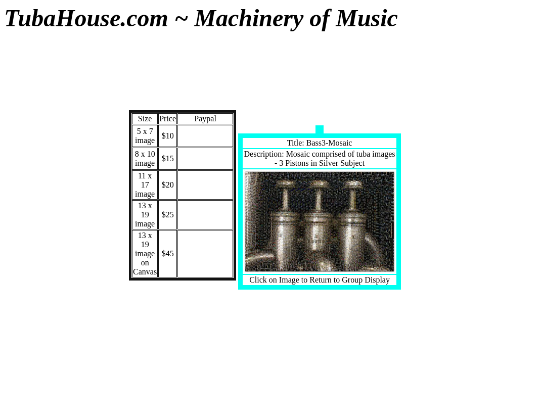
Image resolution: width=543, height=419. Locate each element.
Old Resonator (24, 305)
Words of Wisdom (24, 167)
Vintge (24, 119)
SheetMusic (24, 223)
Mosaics (24, 206)
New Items (24, 188)
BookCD (24, 257)
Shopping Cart (24, 375)
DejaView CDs (24, 279)
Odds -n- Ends (24, 332)
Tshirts (24, 240)
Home (24, 353)
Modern (24, 102)
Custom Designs (24, 141)
